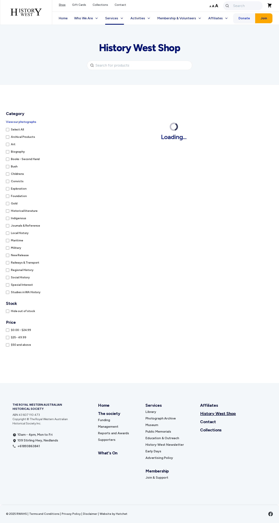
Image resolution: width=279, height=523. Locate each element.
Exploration (18, 188)
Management (108, 427)
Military (16, 248)
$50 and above (21, 345)
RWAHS (21, 514)
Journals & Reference (25, 225)
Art (13, 144)
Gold (14, 203)
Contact (120, 5)
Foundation (19, 196)
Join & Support (156, 477)
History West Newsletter (164, 445)
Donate (244, 18)
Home (63, 18)
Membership (157, 471)
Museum (151, 425)
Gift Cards (79, 5)
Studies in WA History (25, 292)
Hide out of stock (23, 311)
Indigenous (18, 218)
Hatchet (121, 514)
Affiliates (209, 405)
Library (150, 412)
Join (264, 18)
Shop (62, 5)
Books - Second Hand (25, 159)
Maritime (17, 240)
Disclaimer (90, 514)
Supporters (106, 440)
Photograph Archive (160, 418)
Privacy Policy (71, 514)
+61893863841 (28, 446)
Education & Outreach (162, 438)
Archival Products (23, 137)
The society (109, 413)
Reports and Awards (113, 433)
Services (153, 405)
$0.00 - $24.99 (21, 330)
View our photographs (21, 122)
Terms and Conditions (44, 514)
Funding (104, 420)
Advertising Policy (159, 458)
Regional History (22, 270)
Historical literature (24, 211)
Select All (17, 129)
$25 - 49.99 (18, 337)
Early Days (153, 451)
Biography (18, 151)
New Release (20, 255)
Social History (20, 277)
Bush (14, 166)
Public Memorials (158, 431)
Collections (100, 5)
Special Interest (22, 285)
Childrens (17, 174)
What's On (108, 452)
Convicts (17, 181)
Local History (20, 233)
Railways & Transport (25, 262)
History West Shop (218, 413)
